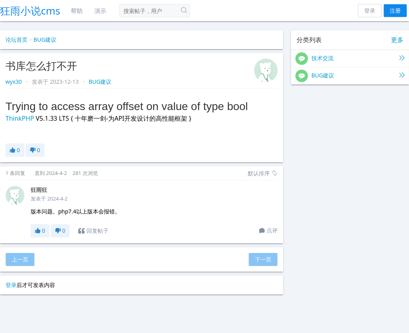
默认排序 (263, 173)
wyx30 (14, 81)
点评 (268, 230)
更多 (397, 40)
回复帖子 (93, 231)
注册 (395, 10)
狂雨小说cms (30, 11)
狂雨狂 (39, 189)
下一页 (263, 259)
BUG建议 (44, 39)
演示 (100, 11)
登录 (369, 10)
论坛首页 (17, 39)
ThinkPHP (20, 118)
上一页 (20, 259)
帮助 (77, 11)
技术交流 (350, 58)
